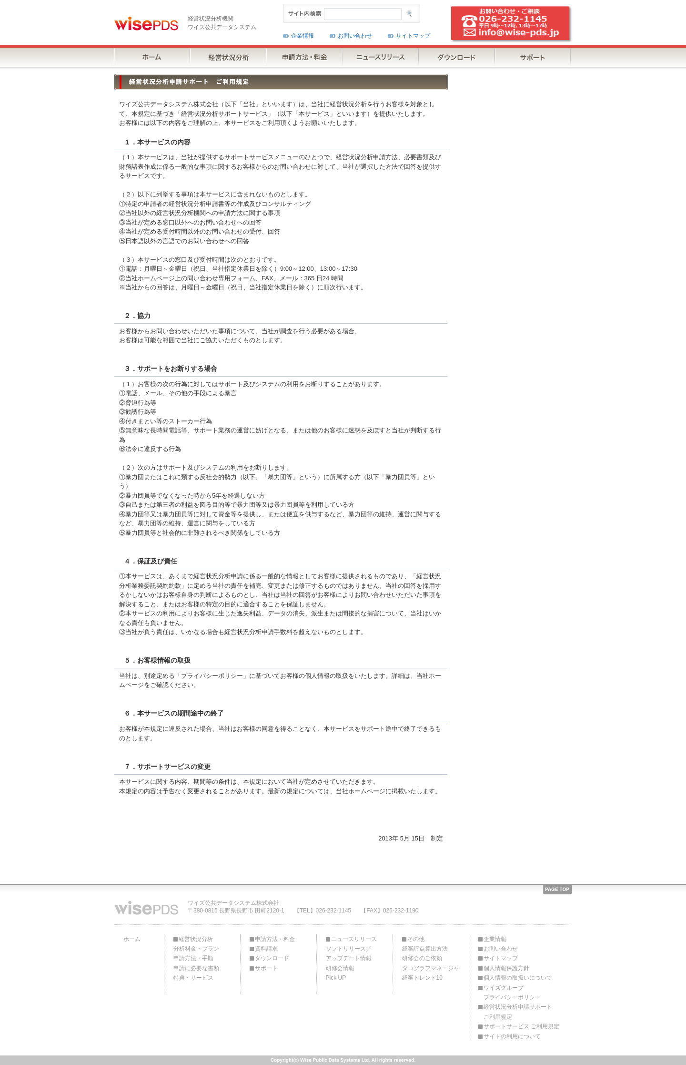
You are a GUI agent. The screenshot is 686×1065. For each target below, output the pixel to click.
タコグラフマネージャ (430, 968)
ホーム (132, 939)
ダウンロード (272, 958)
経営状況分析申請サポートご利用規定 (518, 1012)
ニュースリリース (354, 939)
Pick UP (336, 977)
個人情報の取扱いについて (518, 977)
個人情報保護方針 (506, 968)
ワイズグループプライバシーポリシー (512, 992)
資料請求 (266, 948)
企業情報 (302, 35)
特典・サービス (193, 977)
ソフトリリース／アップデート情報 (349, 953)
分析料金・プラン (196, 948)
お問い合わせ (355, 35)
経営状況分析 (196, 939)
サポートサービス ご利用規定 (521, 1026)
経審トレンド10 (422, 977)
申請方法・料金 (275, 939)
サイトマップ (413, 35)
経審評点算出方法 (425, 948)
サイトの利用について (512, 1036)
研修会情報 (340, 968)
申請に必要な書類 (196, 968)
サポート (266, 968)
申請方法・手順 (193, 958)
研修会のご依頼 (422, 958)
